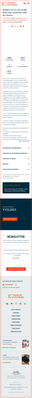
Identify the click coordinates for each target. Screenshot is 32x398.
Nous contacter (16, 309)
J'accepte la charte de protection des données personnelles (17, 254)
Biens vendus (16, 328)
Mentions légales (16, 389)
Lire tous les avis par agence (11, 287)
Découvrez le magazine (9, 347)
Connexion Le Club (16, 331)
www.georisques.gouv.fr (8, 178)
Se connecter (6, 362)
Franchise (16, 313)
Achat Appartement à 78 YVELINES (14, 189)
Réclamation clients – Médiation (13, 387)
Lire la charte (16, 258)
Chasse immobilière (16, 325)
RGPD (26, 387)
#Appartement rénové (14, 20)
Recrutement (16, 322)
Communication (16, 319)
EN (17, 382)
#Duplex (24, 20)
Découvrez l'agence (10, 219)
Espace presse (16, 316)
